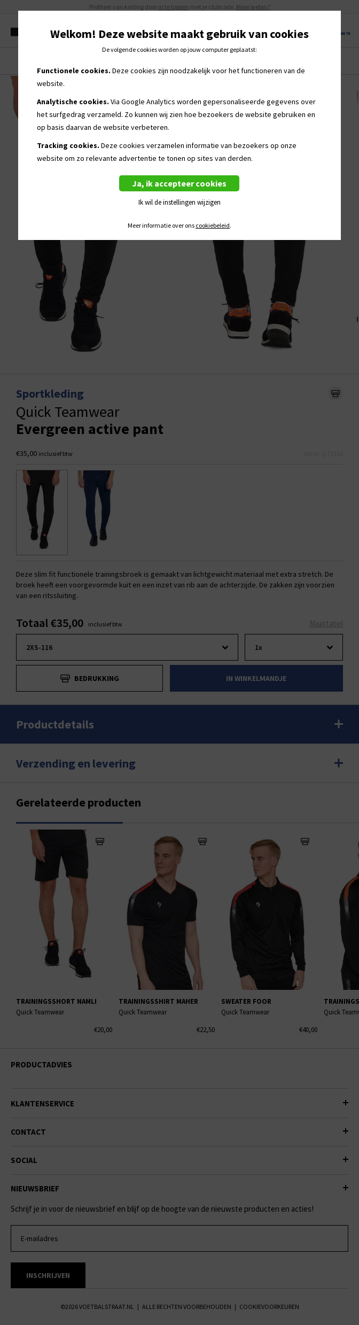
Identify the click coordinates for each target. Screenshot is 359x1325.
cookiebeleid (213, 225)
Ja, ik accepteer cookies (179, 183)
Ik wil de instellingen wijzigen (179, 202)
